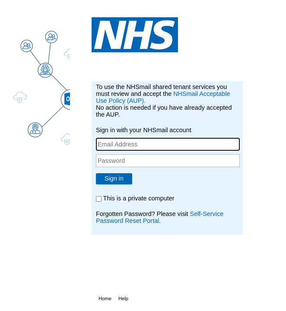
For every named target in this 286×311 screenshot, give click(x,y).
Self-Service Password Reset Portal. (159, 217)
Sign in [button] (114, 178)
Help (123, 298)
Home (105, 298)
